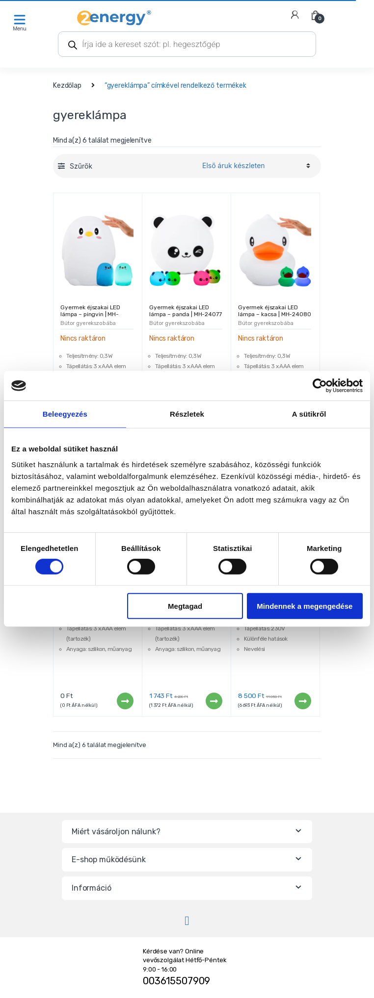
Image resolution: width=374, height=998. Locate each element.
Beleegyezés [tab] (65, 414)
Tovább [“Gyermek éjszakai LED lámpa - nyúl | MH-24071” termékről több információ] (213, 701)
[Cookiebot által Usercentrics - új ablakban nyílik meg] (320, 385)
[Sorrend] (254, 166)
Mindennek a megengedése (304, 606)
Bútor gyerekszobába (88, 323)
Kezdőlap (67, 85)
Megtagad (185, 606)
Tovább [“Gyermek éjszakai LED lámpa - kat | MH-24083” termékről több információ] (125, 701)
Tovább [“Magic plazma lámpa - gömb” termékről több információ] (302, 701)
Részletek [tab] (187, 414)
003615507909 (176, 981)
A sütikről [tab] (309, 414)
